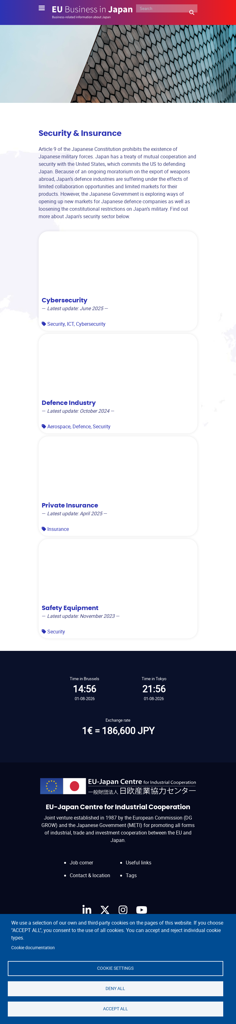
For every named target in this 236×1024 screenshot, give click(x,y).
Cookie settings (115, 968)
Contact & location (90, 875)
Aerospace (58, 426)
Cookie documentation (33, 947)
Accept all (115, 1009)
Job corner (81, 862)
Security (56, 323)
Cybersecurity (91, 323)
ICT (70, 323)
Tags (131, 875)
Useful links (138, 862)
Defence (82, 426)
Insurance (58, 529)
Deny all (115, 988)
